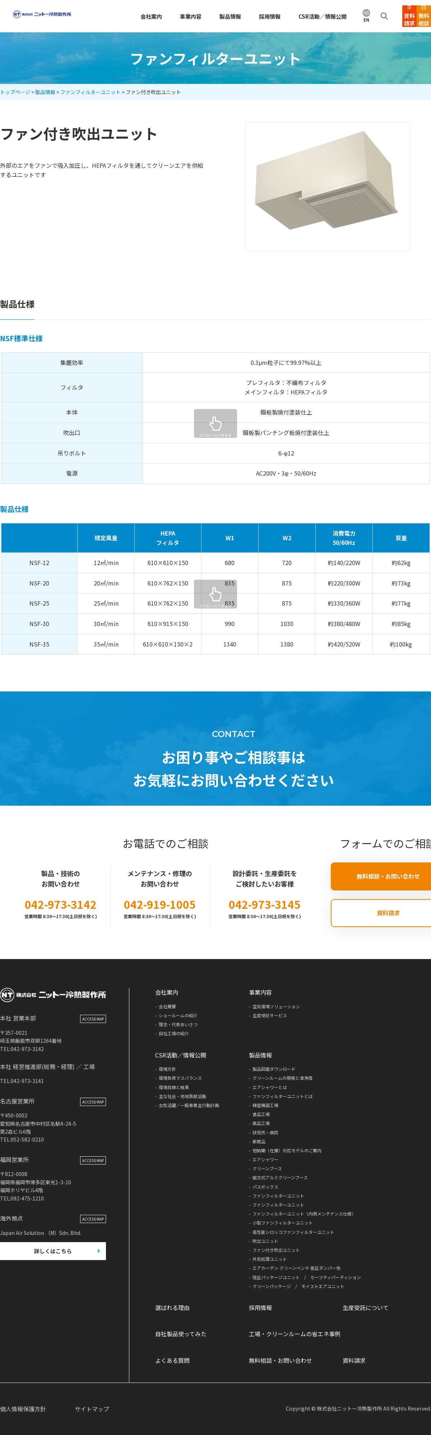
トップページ (15, 92)
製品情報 (199, 16)
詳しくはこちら (53, 1269)
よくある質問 (172, 1360)
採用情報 (236, 16)
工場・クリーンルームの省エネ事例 (294, 1333)
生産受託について (366, 1307)
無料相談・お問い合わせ (280, 1360)
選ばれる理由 (172, 1307)
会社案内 (124, 16)
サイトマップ (92, 1408)
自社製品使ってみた (181, 1333)
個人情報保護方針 (23, 1408)
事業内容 (161, 16)
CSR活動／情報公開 (285, 16)
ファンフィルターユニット (90, 92)
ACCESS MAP (93, 1036)
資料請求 (354, 1360)
